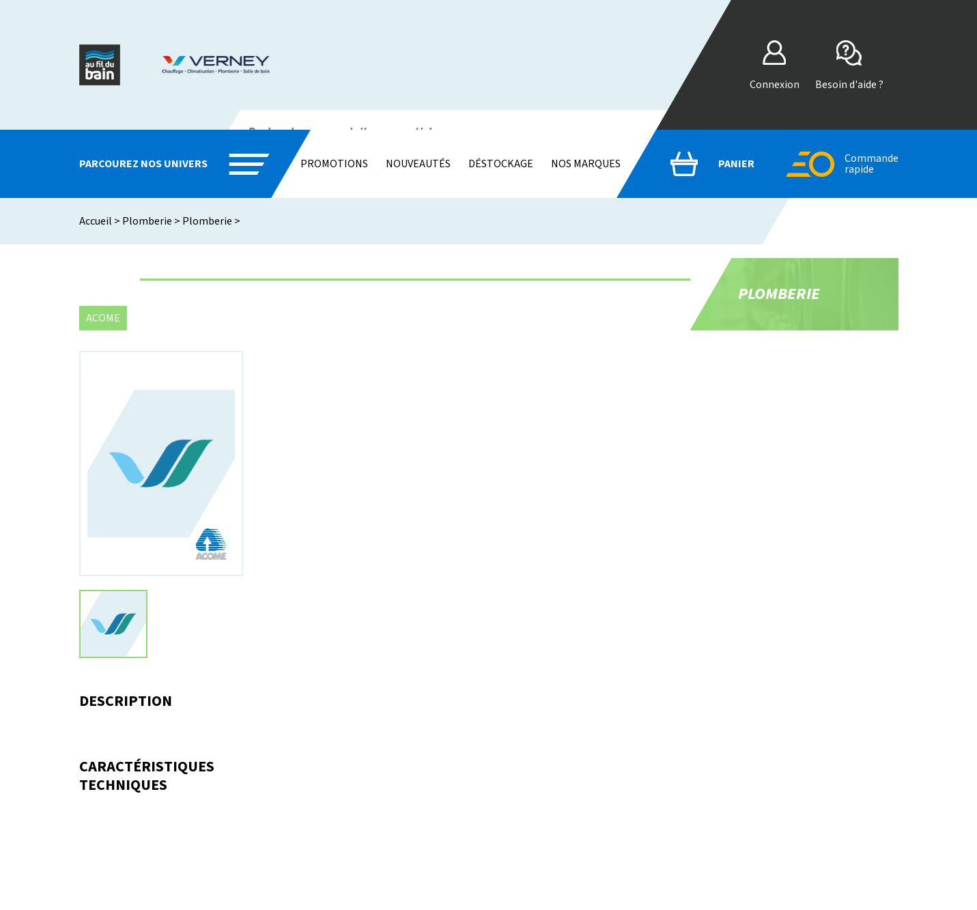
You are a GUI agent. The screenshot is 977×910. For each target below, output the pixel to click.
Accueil (95, 221)
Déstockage (500, 163)
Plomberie (147, 221)
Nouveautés (418, 163)
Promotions (334, 163)
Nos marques (586, 163)
